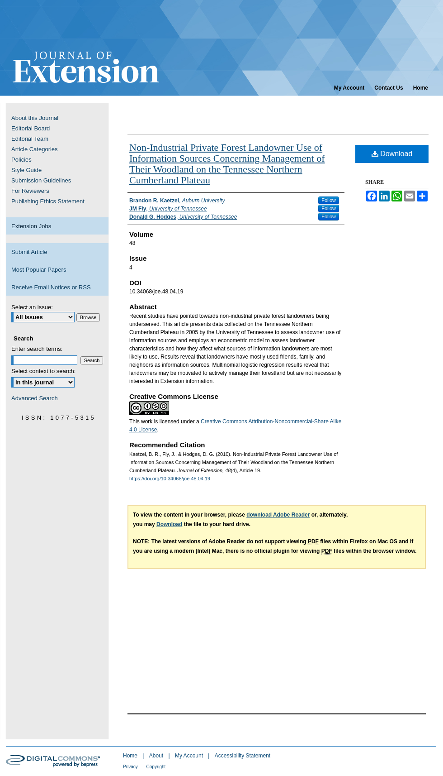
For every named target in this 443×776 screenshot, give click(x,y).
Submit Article (29, 252)
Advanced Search (34, 398)
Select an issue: (32, 307)
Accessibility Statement (242, 755)
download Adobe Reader (278, 515)
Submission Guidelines (41, 180)
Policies (21, 159)
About (157, 755)
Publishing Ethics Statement (48, 201)
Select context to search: (43, 371)
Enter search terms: (36, 348)
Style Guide (26, 170)
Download (392, 154)
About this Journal (34, 118)
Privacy (131, 766)
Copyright (156, 766)
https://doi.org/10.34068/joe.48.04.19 (169, 478)
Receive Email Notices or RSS (51, 287)
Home (131, 755)
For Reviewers (30, 190)
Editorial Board (30, 128)
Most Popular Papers (38, 269)
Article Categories (34, 149)
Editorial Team (29, 138)
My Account (189, 755)
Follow (328, 200)
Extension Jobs (31, 226)
